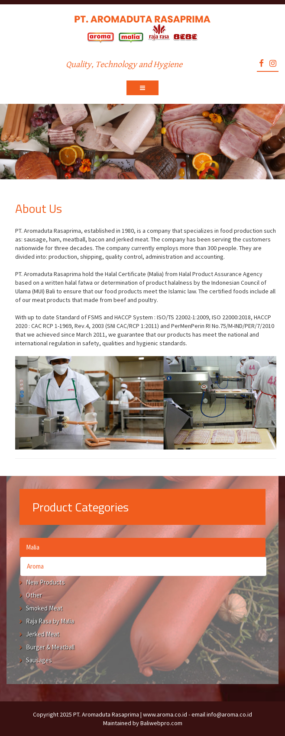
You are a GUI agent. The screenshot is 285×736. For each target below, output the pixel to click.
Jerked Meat (43, 634)
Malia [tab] (32, 547)
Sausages (39, 660)
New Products (45, 582)
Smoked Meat (44, 608)
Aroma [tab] (35, 566)
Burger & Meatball (50, 647)
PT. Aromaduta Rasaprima (106, 714)
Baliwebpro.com (161, 723)
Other (34, 595)
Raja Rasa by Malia (50, 621)
